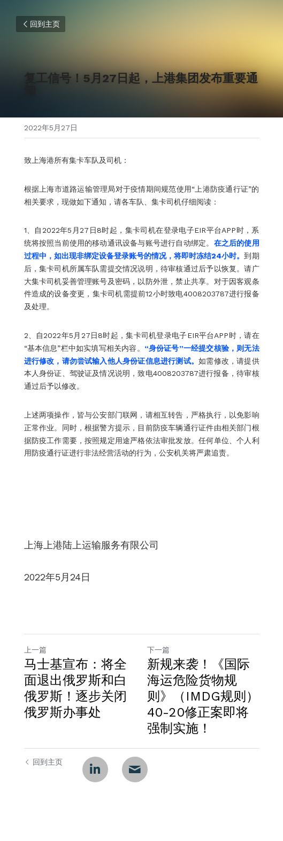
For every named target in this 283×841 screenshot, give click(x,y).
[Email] (135, 769)
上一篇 (35, 650)
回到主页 (40, 24)
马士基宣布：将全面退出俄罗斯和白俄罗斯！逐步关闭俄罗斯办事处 (75, 688)
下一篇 (158, 650)
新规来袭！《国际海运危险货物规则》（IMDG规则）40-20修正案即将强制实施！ (203, 696)
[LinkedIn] (95, 769)
